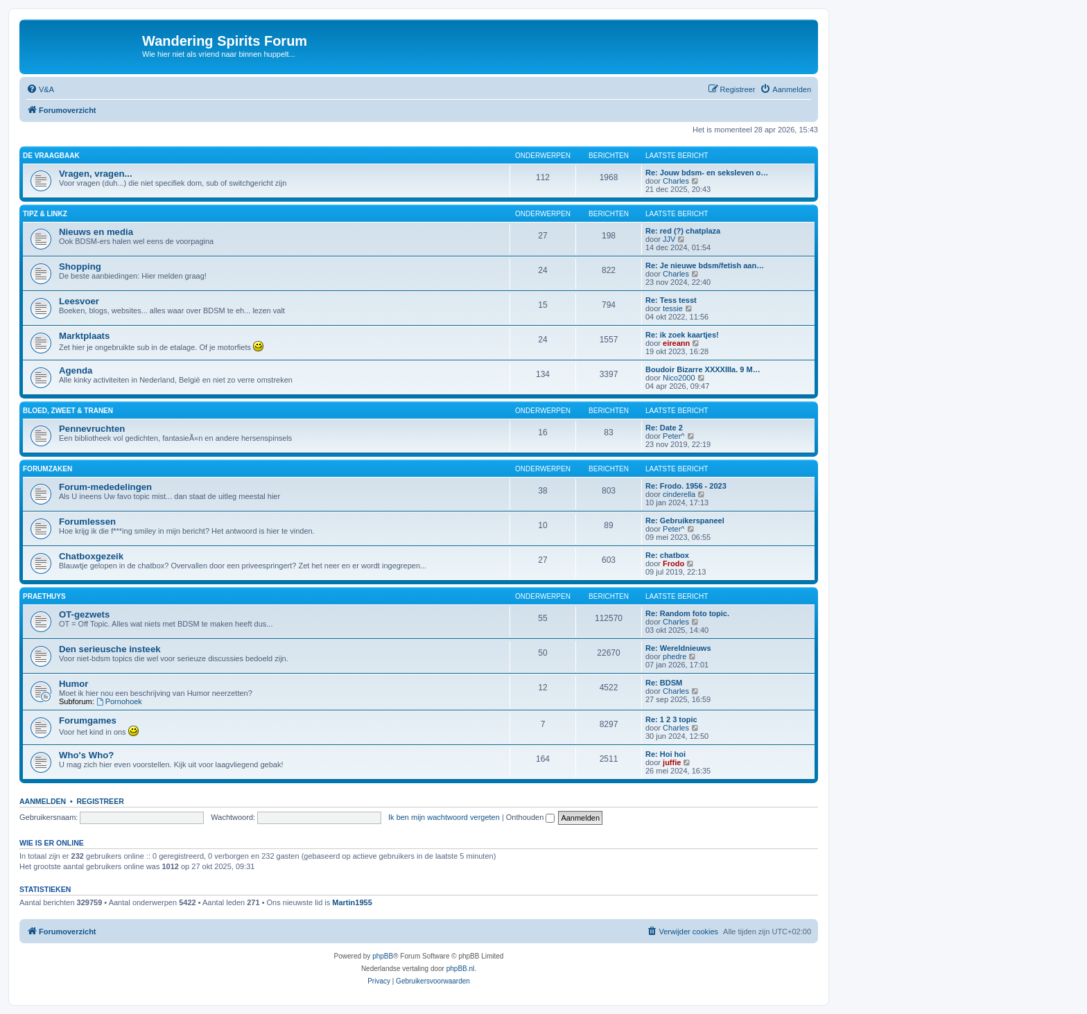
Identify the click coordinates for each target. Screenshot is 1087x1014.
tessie (673, 308)
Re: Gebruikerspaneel (684, 520)
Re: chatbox (667, 555)
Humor (74, 684)
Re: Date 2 (664, 427)
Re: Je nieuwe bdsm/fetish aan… (704, 265)
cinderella (679, 494)
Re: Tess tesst (671, 300)
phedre (674, 656)
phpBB (382, 956)
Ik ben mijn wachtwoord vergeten (444, 817)
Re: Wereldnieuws (678, 648)
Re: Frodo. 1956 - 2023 (686, 486)
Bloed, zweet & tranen (68, 410)
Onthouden (530, 817)
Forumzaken (47, 469)
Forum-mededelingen (105, 487)
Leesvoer (79, 301)
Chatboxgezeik (91, 556)
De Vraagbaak (51, 155)
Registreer (99, 801)
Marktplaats (84, 336)
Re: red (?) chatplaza (682, 231)
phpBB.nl (460, 968)
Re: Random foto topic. (687, 613)
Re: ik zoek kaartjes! (682, 335)
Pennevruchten (92, 428)
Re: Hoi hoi (665, 754)
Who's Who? (86, 755)
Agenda (75, 370)
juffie (672, 762)
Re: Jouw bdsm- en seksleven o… (706, 172)
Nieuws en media (96, 232)
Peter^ (673, 436)
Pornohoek (119, 701)
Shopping (80, 266)
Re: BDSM (663, 683)
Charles (676, 181)
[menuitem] (40, 89)
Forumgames (87, 720)
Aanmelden (42, 801)
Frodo (673, 563)
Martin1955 (352, 902)
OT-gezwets (84, 614)
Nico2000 (679, 378)
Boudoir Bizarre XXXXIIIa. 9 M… (702, 369)
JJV (669, 239)
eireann (676, 343)
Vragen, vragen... (95, 173)
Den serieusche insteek (110, 649)
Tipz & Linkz (45, 214)
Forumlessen (87, 521)
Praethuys (44, 596)
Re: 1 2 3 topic (671, 719)
